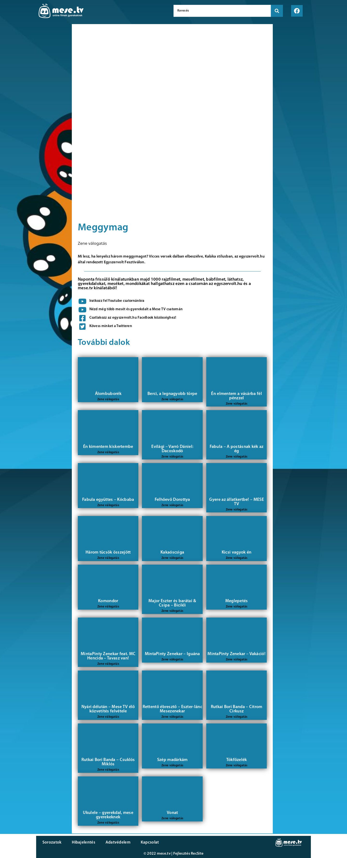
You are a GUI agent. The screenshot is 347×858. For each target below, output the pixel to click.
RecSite (197, 854)
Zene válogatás (92, 243)
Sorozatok (51, 842)
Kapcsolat (148, 842)
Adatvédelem (116, 842)
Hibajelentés (82, 842)
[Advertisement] (34, 106)
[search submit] (277, 11)
